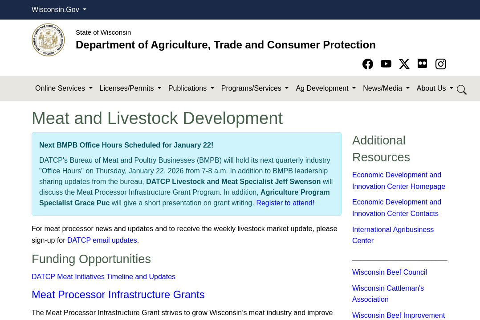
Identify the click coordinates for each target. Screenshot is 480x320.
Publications (188, 88)
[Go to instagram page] (440, 64)
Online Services (61, 88)
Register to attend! (285, 203)
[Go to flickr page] (422, 63)
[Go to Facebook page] (369, 64)
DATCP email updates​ (102, 240)
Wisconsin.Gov (56, 9)
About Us (432, 88)
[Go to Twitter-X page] (406, 64)
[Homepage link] (48, 39)
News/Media (383, 88)
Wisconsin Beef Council (389, 272)
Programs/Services (252, 88)
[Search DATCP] (462, 88)
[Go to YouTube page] (388, 64)
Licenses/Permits (128, 88)
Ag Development (323, 88)
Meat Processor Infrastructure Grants (118, 294)
